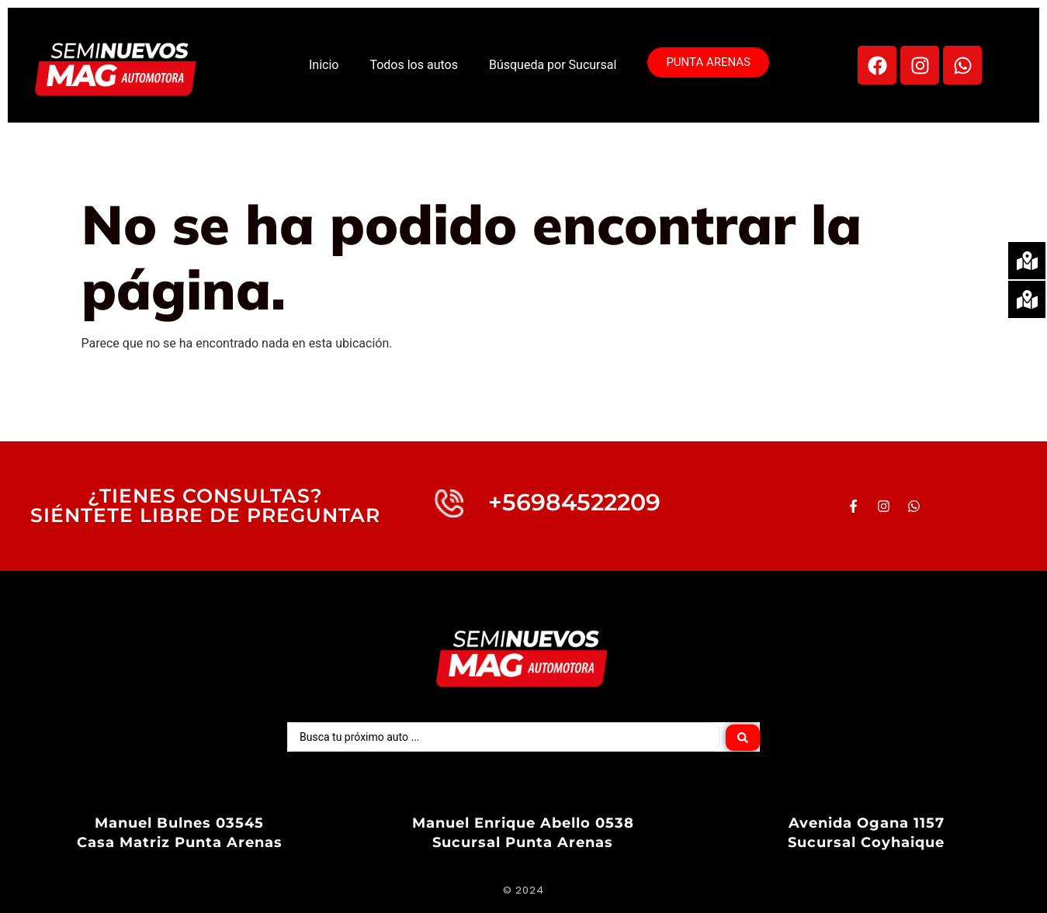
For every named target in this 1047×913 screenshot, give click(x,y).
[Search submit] (743, 737)
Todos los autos (413, 64)
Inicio (323, 64)
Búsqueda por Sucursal (552, 64)
